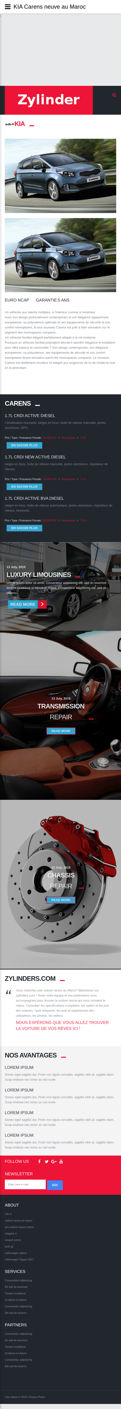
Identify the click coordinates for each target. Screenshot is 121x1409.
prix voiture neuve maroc (19, 1227)
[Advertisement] (60, 52)
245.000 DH (49, 432)
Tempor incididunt (15, 1293)
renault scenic (13, 1240)
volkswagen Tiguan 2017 (19, 1259)
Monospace (68, 432)
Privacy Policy (37, 1397)
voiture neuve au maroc (18, 1220)
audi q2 (9, 1246)
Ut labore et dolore (16, 1299)
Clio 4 (8, 1214)
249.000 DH (49, 473)
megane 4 (11, 1233)
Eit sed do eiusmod (16, 1286)
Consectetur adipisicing (18, 1280)
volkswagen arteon (16, 1253)
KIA (15, 123)
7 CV (83, 432)
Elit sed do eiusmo (15, 1312)
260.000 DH (49, 515)
